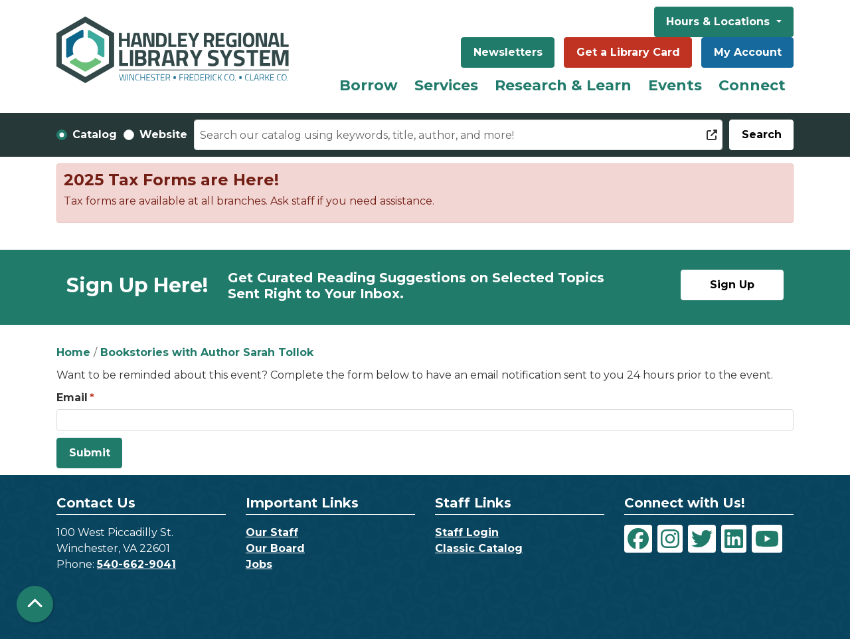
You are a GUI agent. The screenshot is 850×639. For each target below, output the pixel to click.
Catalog (94, 134)
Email (72, 397)
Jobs (259, 564)
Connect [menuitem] (752, 85)
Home (73, 352)
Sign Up (732, 284)
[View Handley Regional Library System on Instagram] (670, 539)
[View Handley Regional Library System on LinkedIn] (733, 539)
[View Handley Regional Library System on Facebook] (638, 539)
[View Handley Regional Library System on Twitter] (702, 539)
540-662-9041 (136, 564)
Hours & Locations (719, 21)
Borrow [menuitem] (368, 85)
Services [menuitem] (446, 85)
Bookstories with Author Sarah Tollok (206, 352)
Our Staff (272, 532)
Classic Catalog (479, 548)
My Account (748, 52)
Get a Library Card (628, 52)
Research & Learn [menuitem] (563, 85)
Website (163, 134)
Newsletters (508, 52)
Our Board (275, 548)
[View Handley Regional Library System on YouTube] (767, 539)
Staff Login (467, 532)
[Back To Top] (35, 604)
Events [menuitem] (675, 85)
